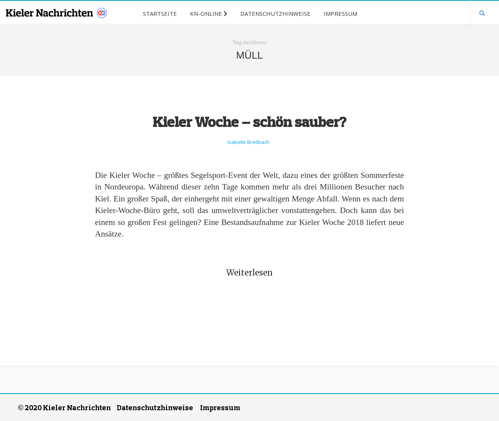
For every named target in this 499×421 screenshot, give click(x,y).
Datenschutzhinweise (155, 407)
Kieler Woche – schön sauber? (249, 121)
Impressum (220, 407)
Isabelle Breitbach (248, 142)
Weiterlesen (249, 272)
